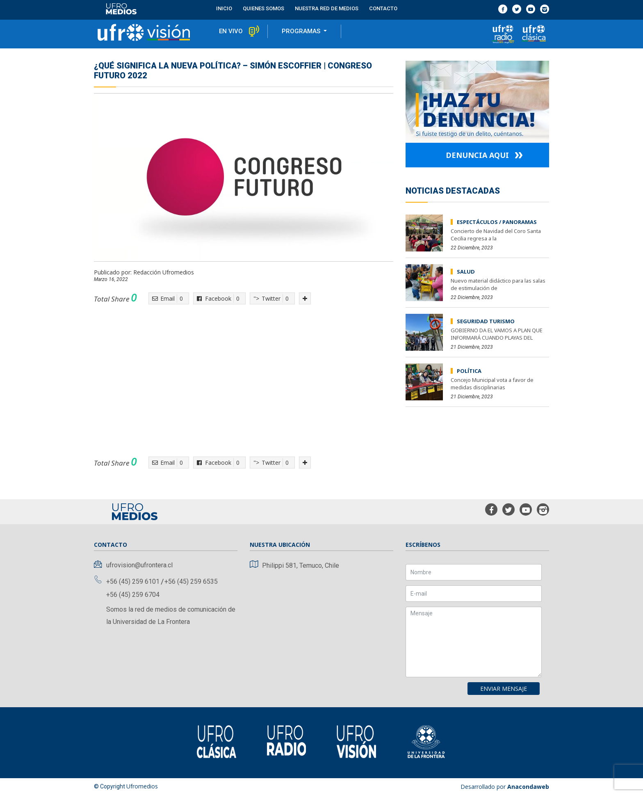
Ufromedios (142, 786)
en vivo (231, 31)
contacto (383, 8)
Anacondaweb (528, 786)
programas (302, 31)
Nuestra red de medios (326, 8)
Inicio (224, 8)
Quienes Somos (263, 8)
